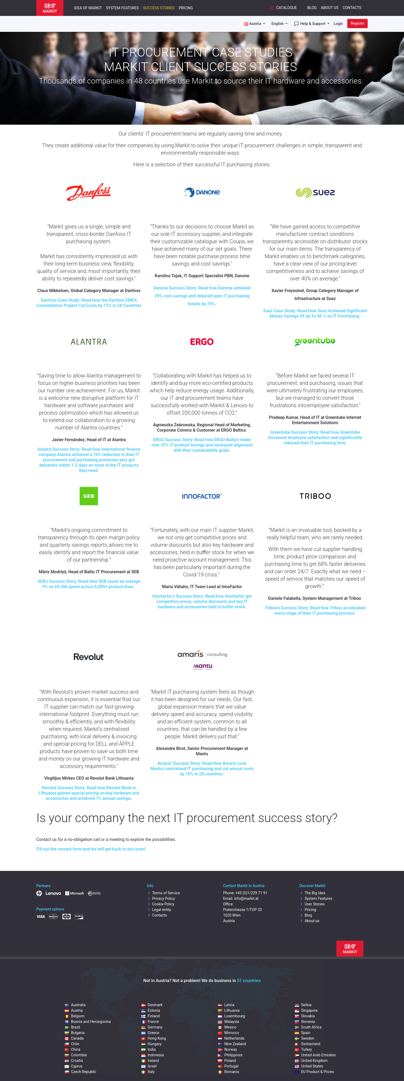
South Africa (308, 1027)
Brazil (72, 1027)
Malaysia (228, 1021)
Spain (302, 1033)
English (277, 23)
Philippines (230, 1055)
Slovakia (305, 1016)
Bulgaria (75, 1033)
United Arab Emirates (315, 1055)
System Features (122, 8)
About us (309, 921)
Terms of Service (163, 893)
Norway (227, 1049)
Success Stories (158, 8)
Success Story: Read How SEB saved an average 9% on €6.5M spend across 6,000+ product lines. (88, 584)
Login (338, 23)
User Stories (311, 904)
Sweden (304, 1038)
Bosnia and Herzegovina (88, 1021)
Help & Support (310, 24)
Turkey (303, 1049)
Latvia (226, 1005)
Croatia (74, 1060)
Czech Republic (80, 1072)
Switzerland (307, 1044)
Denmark (152, 1005)
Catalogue (283, 8)
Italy (148, 1072)
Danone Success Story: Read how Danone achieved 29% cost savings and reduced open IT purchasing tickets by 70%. (202, 295)
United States (309, 1066)
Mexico (227, 1027)
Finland (150, 1016)
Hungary (151, 1044)
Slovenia (305, 1021)
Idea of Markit (88, 8)
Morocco (228, 1033)
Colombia (76, 1055)
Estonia (150, 1010)
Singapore (306, 1010)
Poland (227, 1060)
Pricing (186, 8)
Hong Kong (153, 1038)
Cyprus (73, 1066)
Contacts (351, 8)
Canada (74, 1038)
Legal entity (159, 910)
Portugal (228, 1066)
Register (357, 23)
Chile (72, 1044)
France (150, 1021)
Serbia (303, 1005)
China (73, 1049)
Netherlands (231, 1038)
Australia (75, 1005)
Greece (150, 1033)
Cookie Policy (160, 904)
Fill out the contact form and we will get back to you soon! (91, 849)
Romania (228, 1072)
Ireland (150, 1060)
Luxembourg (231, 1016)
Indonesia (152, 1055)
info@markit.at (246, 898)
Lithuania (228, 1010)
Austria (74, 1010)
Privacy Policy (161, 898)
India (148, 1049)
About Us (330, 8)
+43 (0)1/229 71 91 (251, 893)
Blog (312, 8)
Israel (149, 1066)
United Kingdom (311, 1060)
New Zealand (232, 1044)
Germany (152, 1027)
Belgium (75, 1016)
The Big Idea (312, 893)
